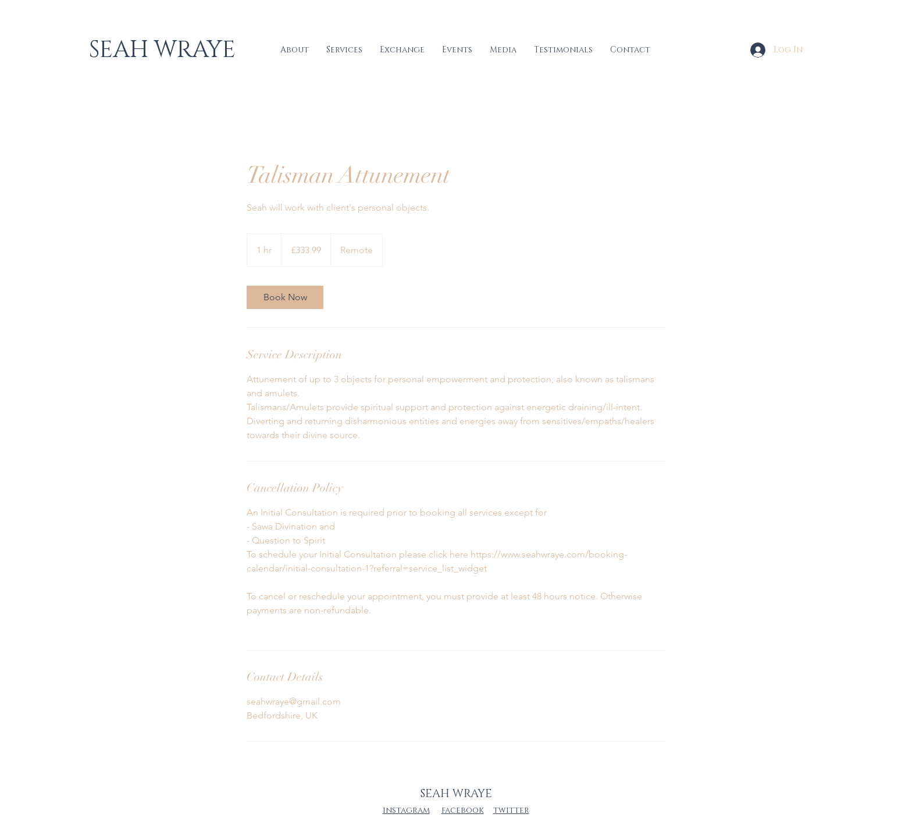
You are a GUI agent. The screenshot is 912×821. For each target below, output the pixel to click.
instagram (406, 810)
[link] (285, 297)
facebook (462, 810)
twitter (511, 810)
